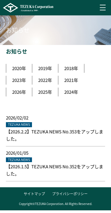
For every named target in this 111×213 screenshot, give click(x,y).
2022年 (45, 80)
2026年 (19, 92)
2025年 (45, 92)
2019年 (45, 68)
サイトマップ (34, 193)
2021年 (71, 80)
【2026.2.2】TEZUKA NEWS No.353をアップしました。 (54, 135)
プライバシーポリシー (70, 193)
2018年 (71, 68)
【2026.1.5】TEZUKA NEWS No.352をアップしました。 (54, 170)
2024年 (71, 92)
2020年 (19, 68)
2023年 (19, 80)
